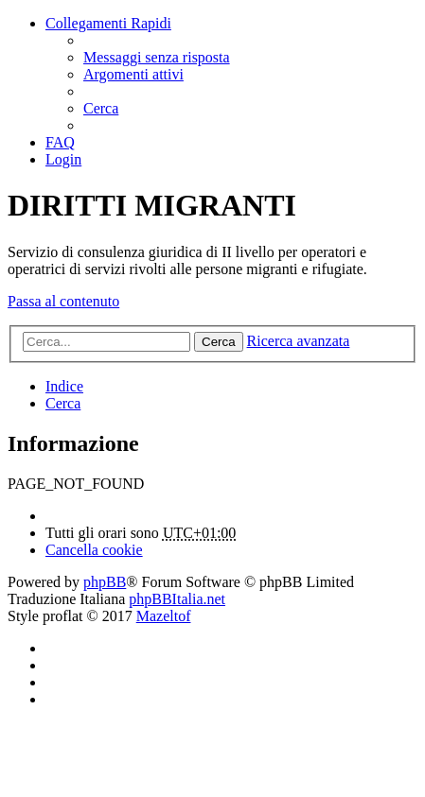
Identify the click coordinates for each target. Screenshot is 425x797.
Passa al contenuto (63, 301)
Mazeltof (163, 616)
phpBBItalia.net (177, 599)
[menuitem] (156, 57)
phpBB (104, 582)
